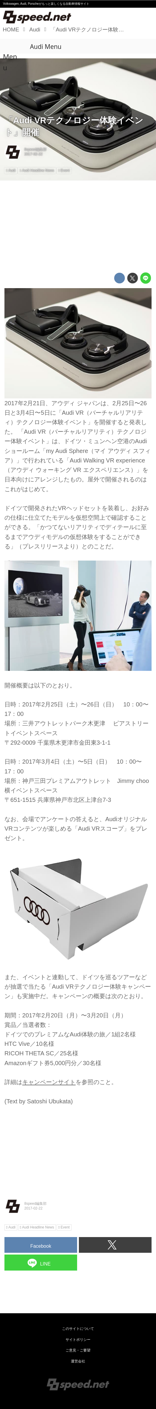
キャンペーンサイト (49, 1082)
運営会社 (78, 1361)
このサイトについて (78, 1329)
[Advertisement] (78, 226)
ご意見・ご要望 (78, 1350)
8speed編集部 (35, 149)
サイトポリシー (78, 1340)
